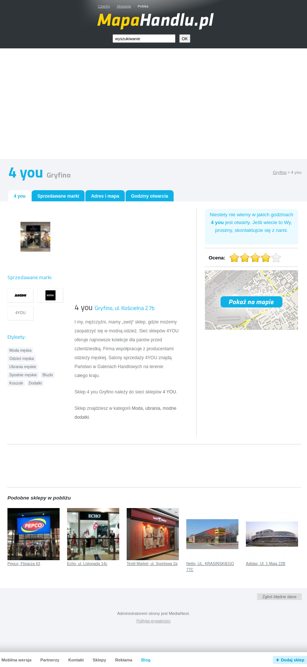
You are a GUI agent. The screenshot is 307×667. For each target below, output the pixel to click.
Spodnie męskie (23, 375)
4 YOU (169, 392)
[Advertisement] (162, 105)
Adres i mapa (105, 196)
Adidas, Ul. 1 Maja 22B (265, 564)
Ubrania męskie (22, 367)
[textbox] (144, 38)
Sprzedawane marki (58, 196)
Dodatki (35, 383)
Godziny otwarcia (149, 196)
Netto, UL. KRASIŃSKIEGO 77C (210, 567)
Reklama (123, 660)
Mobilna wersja (16, 660)
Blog (146, 660)
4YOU (20, 313)
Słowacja (124, 6)
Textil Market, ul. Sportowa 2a (152, 564)
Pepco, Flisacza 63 (23, 564)
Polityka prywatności (153, 621)
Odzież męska (21, 359)
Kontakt (76, 660)
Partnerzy (49, 660)
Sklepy (99, 660)
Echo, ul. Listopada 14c (87, 564)
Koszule (16, 383)
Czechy (104, 6)
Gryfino (280, 172)
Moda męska (20, 350)
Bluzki (47, 375)
